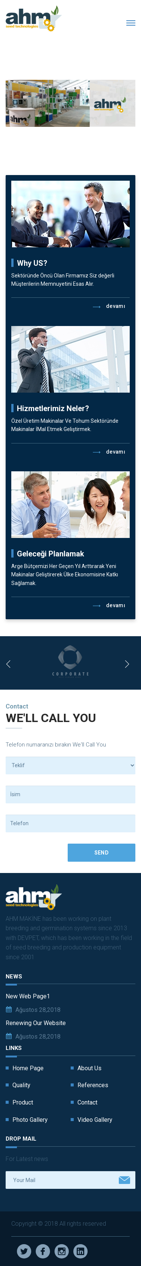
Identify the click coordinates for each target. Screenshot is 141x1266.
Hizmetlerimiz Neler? (53, 408)
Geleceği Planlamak (50, 553)
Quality (21, 1085)
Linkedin (80, 1251)
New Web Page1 (28, 996)
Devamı (109, 307)
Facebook (43, 1251)
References (92, 1085)
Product (22, 1102)
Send (101, 853)
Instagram (61, 1251)
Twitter (24, 1251)
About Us (89, 1068)
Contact (87, 1102)
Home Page (28, 1068)
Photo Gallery (30, 1119)
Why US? (32, 263)
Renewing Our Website (36, 1023)
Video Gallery (94, 1119)
